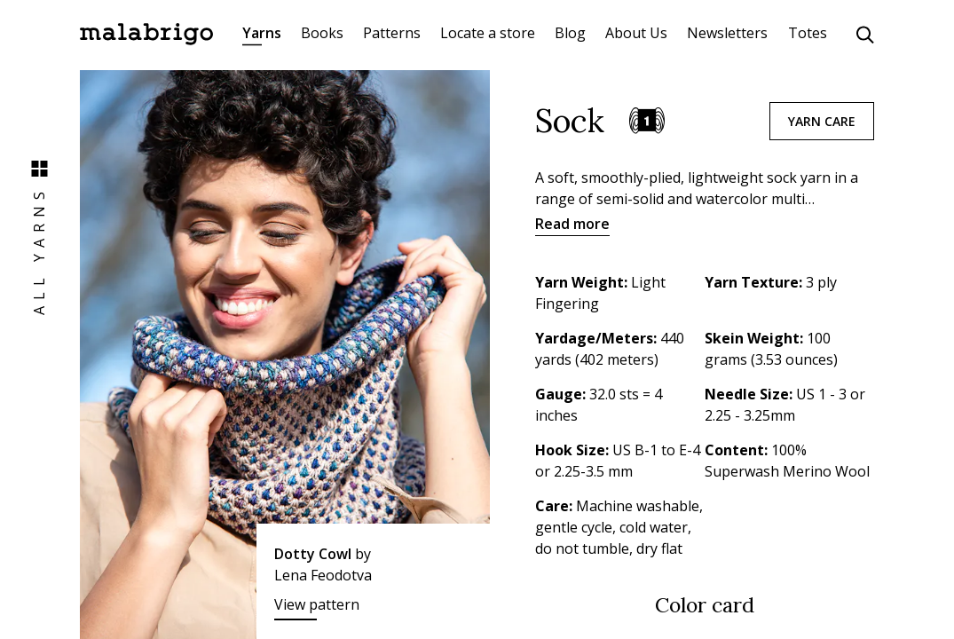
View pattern (316, 604)
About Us (636, 33)
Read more (572, 223)
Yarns (261, 33)
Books (322, 33)
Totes (807, 33)
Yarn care (821, 121)
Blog (570, 33)
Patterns (392, 33)
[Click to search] (865, 34)
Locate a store (487, 33)
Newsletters (727, 33)
